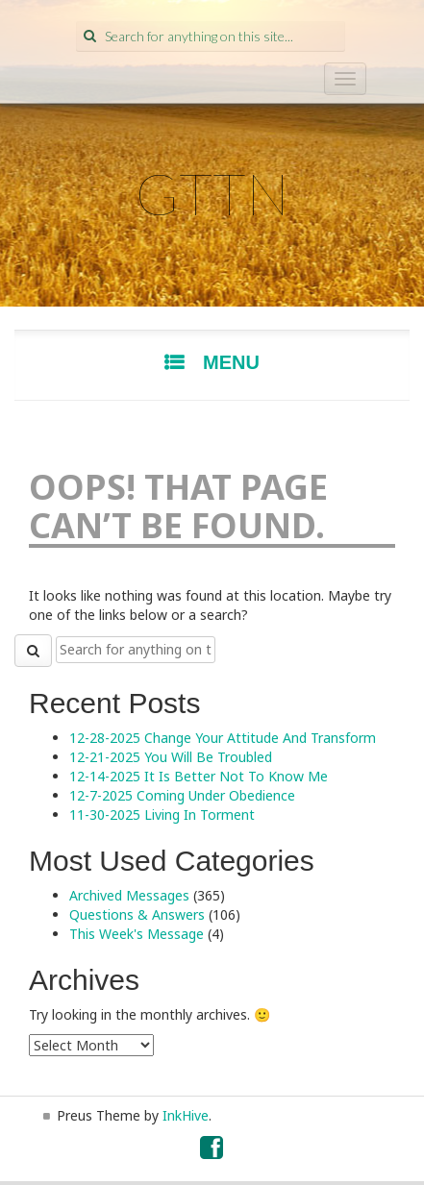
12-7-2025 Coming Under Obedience (182, 795)
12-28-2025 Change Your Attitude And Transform (222, 737)
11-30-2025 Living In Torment (162, 814)
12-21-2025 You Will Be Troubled (170, 757)
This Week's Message (136, 934)
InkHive (185, 1115)
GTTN (212, 193)
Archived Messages (129, 895)
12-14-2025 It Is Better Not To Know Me (198, 776)
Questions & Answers (137, 914)
